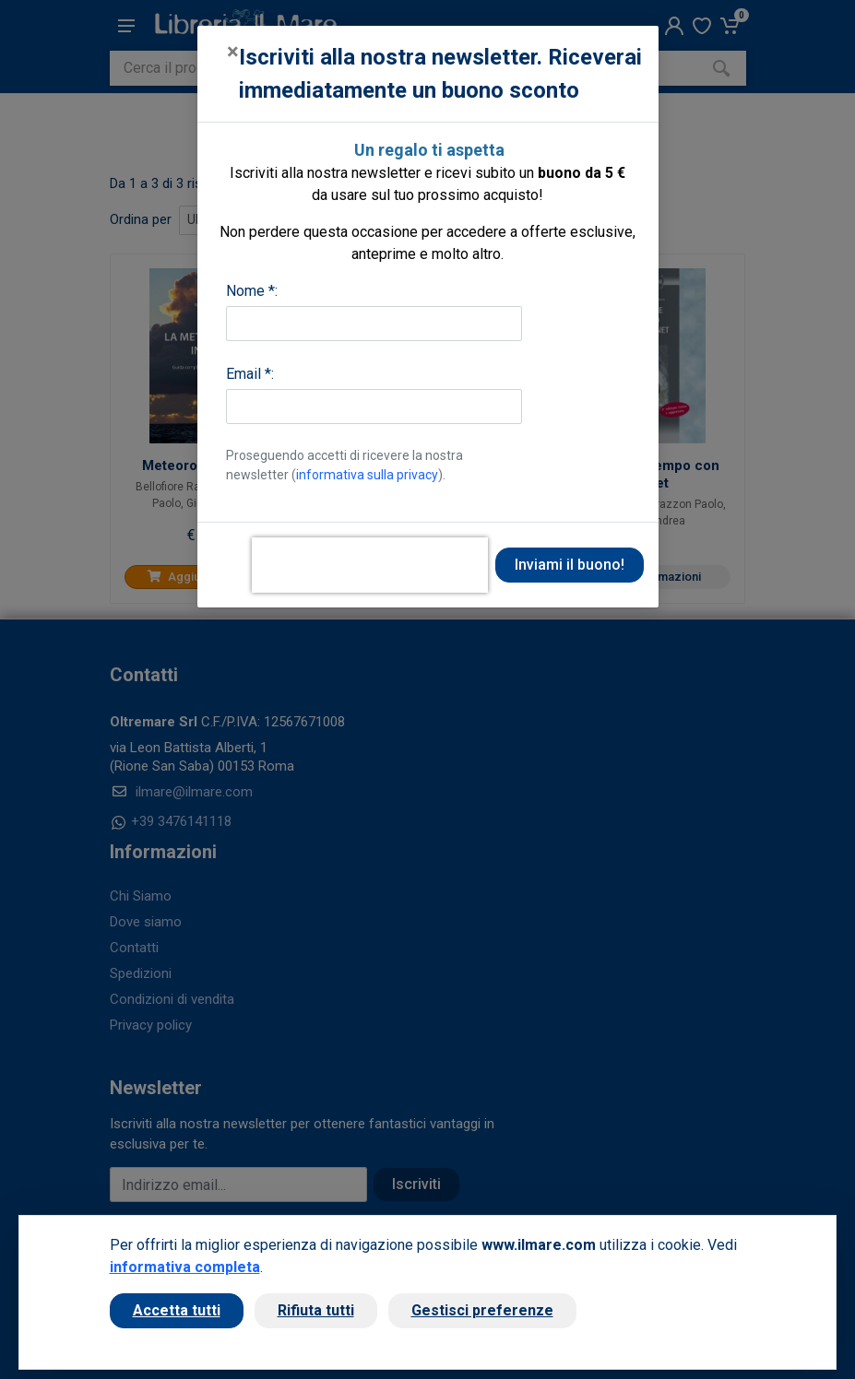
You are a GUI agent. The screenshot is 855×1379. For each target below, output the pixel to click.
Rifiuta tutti (316, 1310)
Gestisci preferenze (482, 1310)
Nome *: (252, 291)
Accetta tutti (176, 1310)
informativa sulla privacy (367, 474)
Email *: (250, 374)
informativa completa (185, 1267)
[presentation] (370, 565)
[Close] (233, 51)
